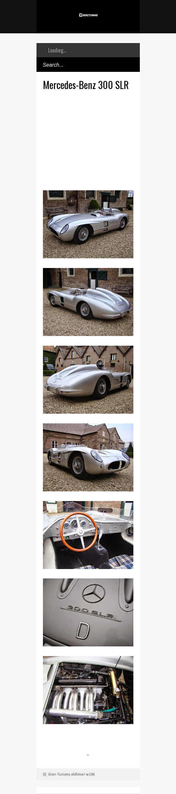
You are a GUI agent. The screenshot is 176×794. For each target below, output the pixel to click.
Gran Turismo (59, 775)
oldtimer (78, 775)
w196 (90, 775)
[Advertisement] (109, 139)
